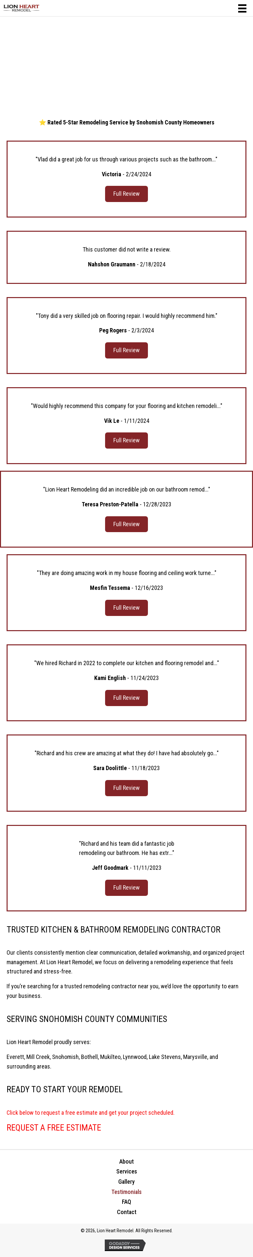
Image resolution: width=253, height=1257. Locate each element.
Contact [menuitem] (126, 1211)
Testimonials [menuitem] (126, 1191)
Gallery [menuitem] (126, 1181)
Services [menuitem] (126, 1171)
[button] (126, 194)
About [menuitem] (126, 1161)
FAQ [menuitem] (126, 1201)
